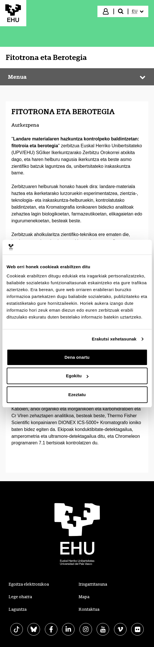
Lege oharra (20, 596)
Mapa (84, 596)
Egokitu (77, 375)
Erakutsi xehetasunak (114, 338)
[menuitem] (137, 11)
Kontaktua (89, 609)
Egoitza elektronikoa (29, 584)
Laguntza (18, 609)
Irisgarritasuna (93, 584)
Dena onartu (77, 357)
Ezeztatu (77, 394)
